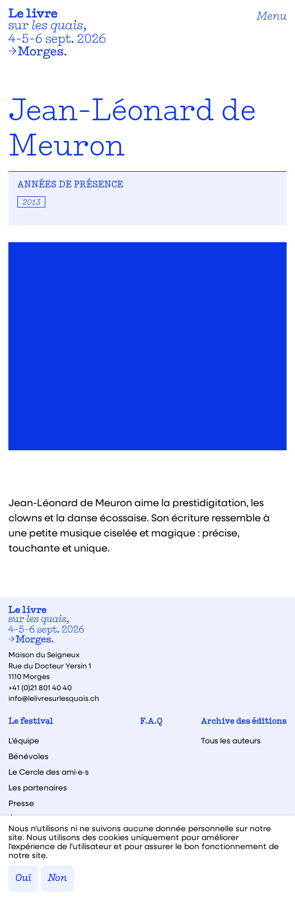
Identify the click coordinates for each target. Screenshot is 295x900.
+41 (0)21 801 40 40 (40, 687)
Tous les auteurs (231, 740)
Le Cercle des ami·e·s (48, 772)
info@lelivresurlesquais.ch (53, 698)
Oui (23, 878)
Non (57, 878)
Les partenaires (37, 787)
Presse (21, 803)
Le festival (30, 722)
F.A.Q (151, 722)
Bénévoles (28, 756)
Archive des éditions (244, 722)
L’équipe (23, 740)
